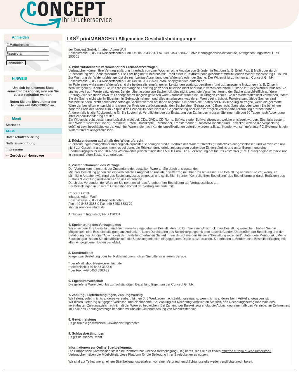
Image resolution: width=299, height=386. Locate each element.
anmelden (15, 63)
